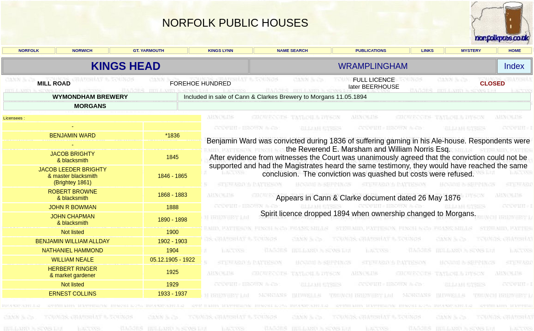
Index (514, 66)
